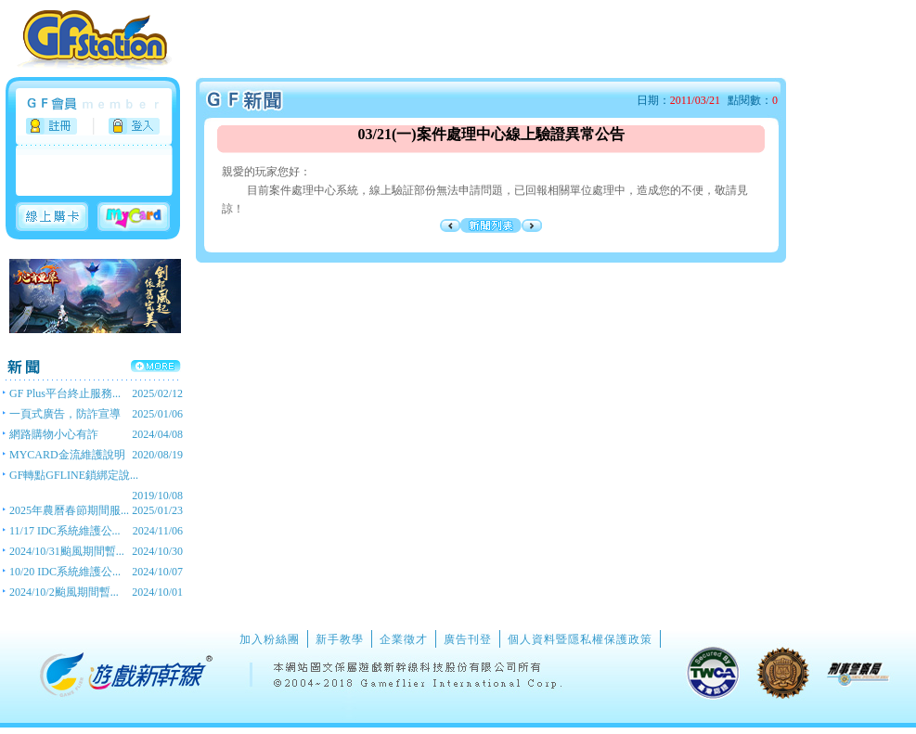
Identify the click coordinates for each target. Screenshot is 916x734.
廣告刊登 (468, 639)
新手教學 (340, 639)
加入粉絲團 (269, 639)
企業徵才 (404, 639)
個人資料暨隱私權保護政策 (580, 639)
